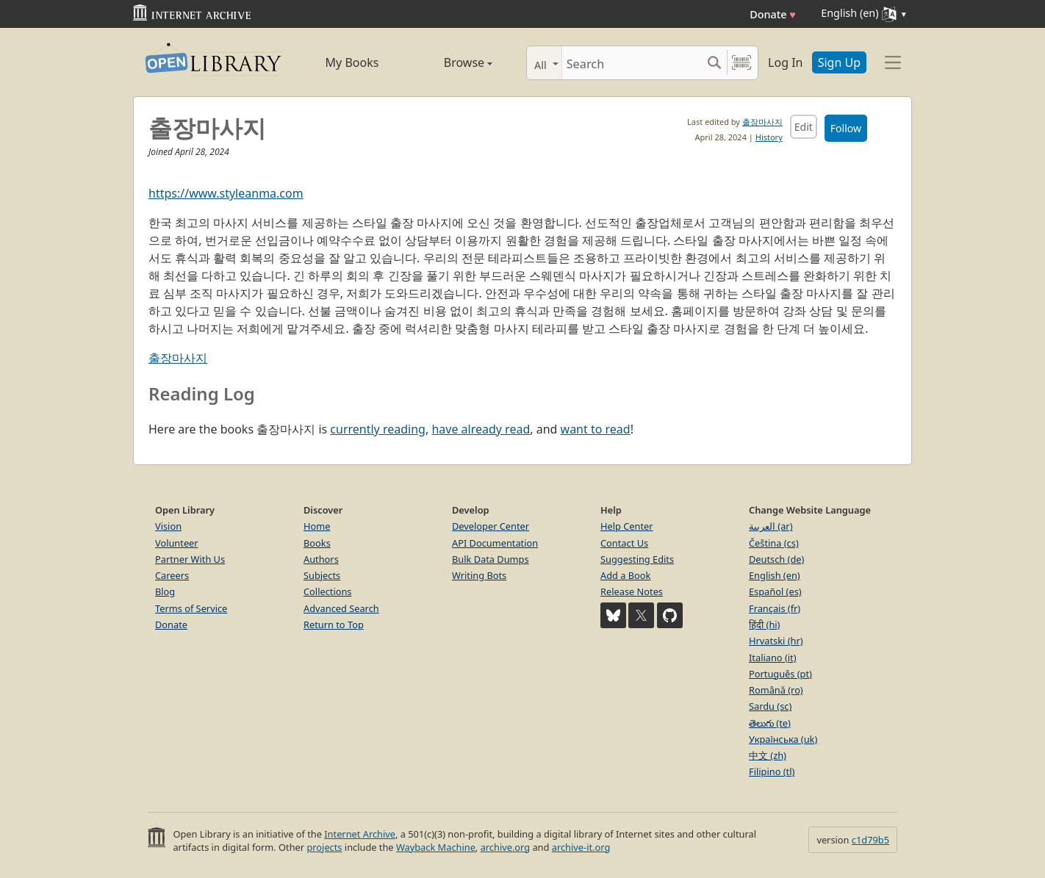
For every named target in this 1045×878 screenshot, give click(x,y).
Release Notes (631, 591)
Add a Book (625, 575)
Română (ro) (776, 690)
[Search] (631, 62)
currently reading (377, 429)
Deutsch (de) (776, 559)
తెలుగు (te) (770, 723)
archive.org (505, 847)
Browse (451, 62)
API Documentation (495, 543)
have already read (480, 429)
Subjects (322, 575)
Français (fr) (774, 608)
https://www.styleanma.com (226, 193)
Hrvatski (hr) (776, 640)
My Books (352, 62)
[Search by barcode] (741, 62)
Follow (845, 128)
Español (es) (775, 591)
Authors (321, 559)
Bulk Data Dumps (490, 559)
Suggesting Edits (637, 559)
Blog (165, 591)
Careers (172, 575)
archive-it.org (581, 847)
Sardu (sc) (770, 706)
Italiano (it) (773, 657)
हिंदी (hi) (764, 624)
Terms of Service (191, 608)
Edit (803, 127)
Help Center (626, 526)
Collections (328, 591)
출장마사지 (762, 121)
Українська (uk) (783, 739)
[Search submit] (714, 62)
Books (317, 543)
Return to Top (334, 624)
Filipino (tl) (771, 771)
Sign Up (839, 62)
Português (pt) (780, 673)
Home (317, 526)
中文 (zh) (767, 755)
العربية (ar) (770, 526)
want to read (596, 429)
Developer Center (490, 526)
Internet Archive (359, 834)
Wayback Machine (435, 847)
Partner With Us (190, 559)
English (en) (774, 575)
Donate (773, 14)
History (769, 137)
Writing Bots (479, 575)
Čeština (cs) (774, 543)
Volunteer (176, 543)
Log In (785, 62)
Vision (168, 526)
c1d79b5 (870, 839)
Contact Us (624, 543)
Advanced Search (341, 608)
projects (324, 847)
